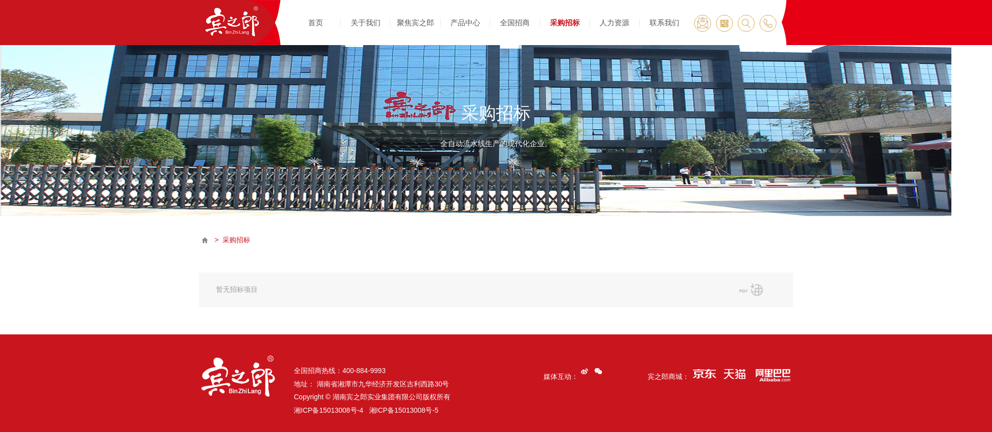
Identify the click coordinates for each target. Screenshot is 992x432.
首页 (315, 22)
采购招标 (565, 22)
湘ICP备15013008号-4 (328, 410)
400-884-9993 (364, 371)
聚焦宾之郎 (415, 22)
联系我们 (664, 22)
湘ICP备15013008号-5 (404, 410)
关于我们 (366, 22)
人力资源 (614, 22)
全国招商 (515, 22)
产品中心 (465, 22)
